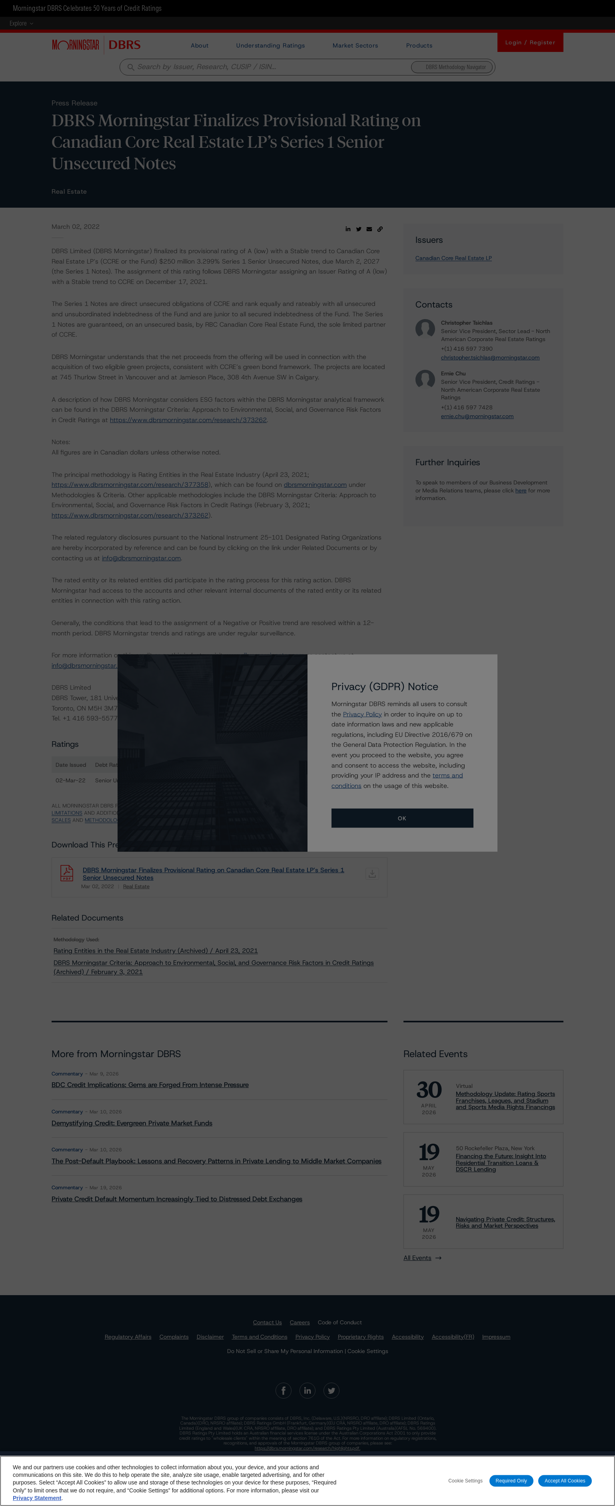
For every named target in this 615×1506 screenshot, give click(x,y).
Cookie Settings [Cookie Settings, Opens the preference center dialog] (465, 1484)
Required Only (511, 1484)
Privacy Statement (37, 1501)
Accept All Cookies (565, 1484)
